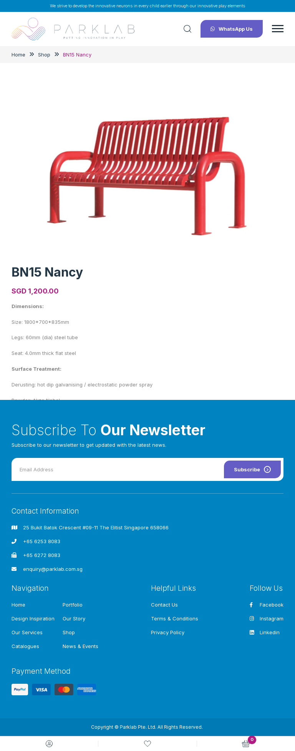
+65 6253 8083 (41, 541)
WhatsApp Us (231, 29)
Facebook (266, 605)
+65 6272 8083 (41, 555)
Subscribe (252, 469)
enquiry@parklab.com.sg (53, 569)
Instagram (266, 618)
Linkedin (265, 632)
